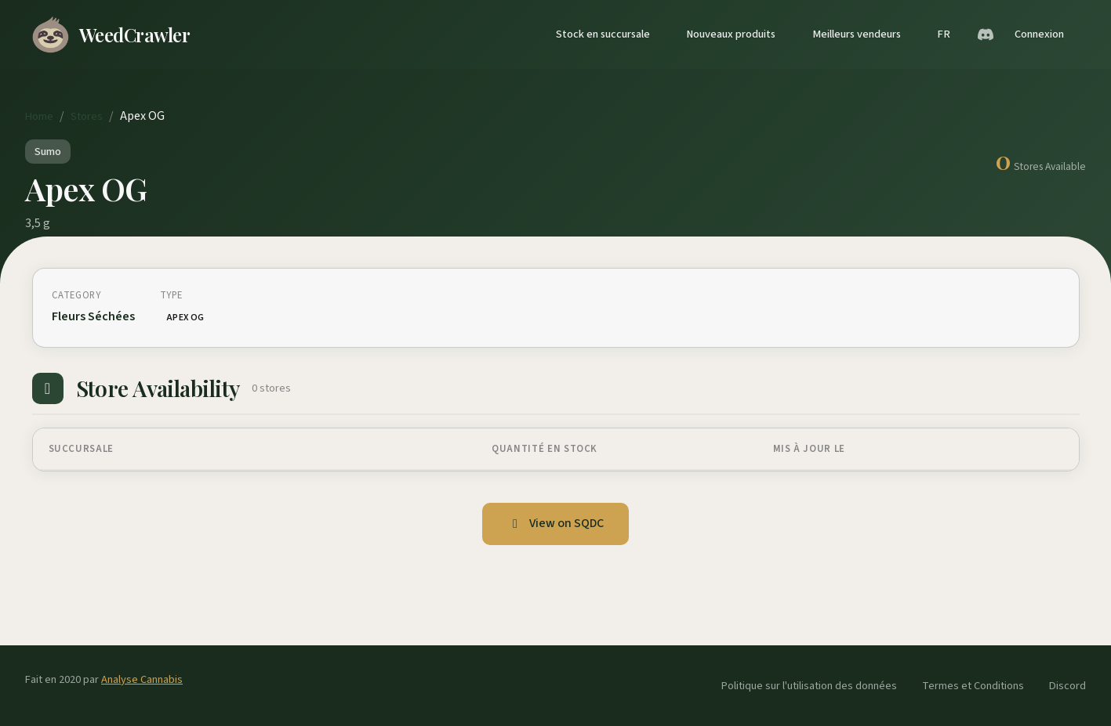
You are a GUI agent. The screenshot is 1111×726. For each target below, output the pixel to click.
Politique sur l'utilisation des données (809, 685)
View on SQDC (555, 523)
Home (39, 116)
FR (943, 34)
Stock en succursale (603, 34)
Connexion (1039, 34)
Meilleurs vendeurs (856, 34)
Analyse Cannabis (142, 679)
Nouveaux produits (730, 34)
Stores (87, 116)
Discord (1067, 685)
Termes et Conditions (973, 685)
